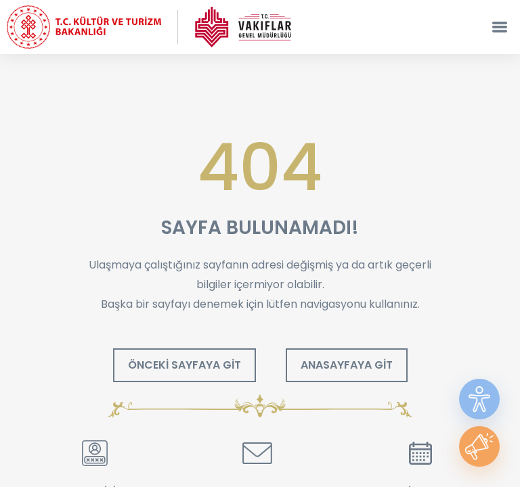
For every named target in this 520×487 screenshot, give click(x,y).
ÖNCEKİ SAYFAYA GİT (184, 365)
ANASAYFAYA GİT (347, 365)
